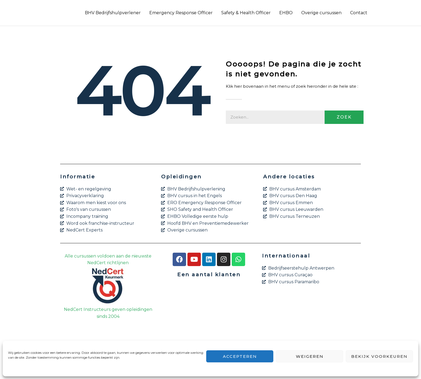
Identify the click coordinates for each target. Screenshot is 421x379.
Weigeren (310, 356)
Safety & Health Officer (246, 12)
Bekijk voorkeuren (379, 356)
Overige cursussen (321, 12)
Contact (358, 12)
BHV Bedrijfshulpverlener (113, 12)
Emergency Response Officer (181, 12)
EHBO (286, 12)
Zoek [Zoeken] (344, 117)
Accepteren (240, 356)
